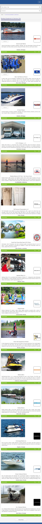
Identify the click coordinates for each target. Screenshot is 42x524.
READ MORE (4, 51)
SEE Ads (5, 41)
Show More (21, 519)
